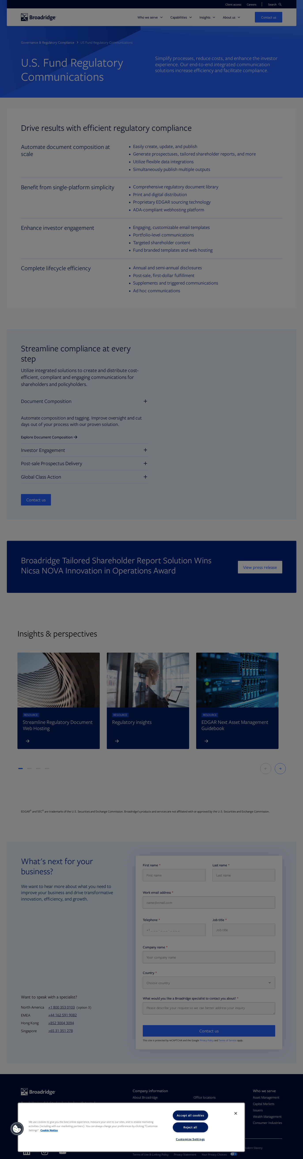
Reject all (190, 1127)
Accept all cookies (190, 1115)
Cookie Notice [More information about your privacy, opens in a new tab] (49, 1130)
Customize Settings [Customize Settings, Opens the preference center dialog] (190, 1139)
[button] (17, 1129)
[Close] (236, 1113)
